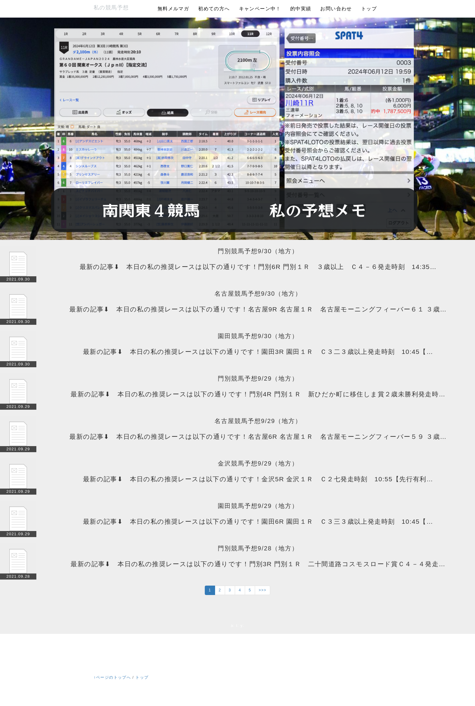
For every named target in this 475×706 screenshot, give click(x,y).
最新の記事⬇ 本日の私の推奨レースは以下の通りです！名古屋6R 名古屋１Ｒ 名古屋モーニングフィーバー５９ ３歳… (258, 436)
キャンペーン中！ (260, 8)
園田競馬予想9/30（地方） (258, 336)
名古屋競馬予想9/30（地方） (258, 293)
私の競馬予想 (111, 8)
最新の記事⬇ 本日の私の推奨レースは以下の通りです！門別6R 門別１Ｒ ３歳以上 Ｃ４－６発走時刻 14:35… (258, 266)
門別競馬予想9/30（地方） (258, 251)
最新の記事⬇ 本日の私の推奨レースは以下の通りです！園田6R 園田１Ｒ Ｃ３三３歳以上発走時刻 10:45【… (258, 521)
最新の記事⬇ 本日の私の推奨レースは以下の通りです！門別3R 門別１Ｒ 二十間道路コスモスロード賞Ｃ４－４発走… (258, 563)
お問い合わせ (336, 8)
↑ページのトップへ (112, 677)
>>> (262, 590)
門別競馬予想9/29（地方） (258, 378)
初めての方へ (214, 8)
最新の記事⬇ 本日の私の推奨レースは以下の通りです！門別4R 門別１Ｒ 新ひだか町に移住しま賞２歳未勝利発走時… (258, 394)
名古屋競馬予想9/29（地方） (258, 421)
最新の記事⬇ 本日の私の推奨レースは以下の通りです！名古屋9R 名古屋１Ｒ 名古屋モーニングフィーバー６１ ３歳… (258, 309)
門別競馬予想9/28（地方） (258, 548)
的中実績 (300, 8)
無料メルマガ (173, 8)
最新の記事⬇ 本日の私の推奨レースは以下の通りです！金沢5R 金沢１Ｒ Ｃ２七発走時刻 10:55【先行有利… (258, 479)
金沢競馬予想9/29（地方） (258, 463)
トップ (369, 8)
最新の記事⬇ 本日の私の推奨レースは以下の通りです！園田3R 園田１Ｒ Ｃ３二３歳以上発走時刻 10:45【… (258, 351)
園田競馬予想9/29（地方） (258, 506)
